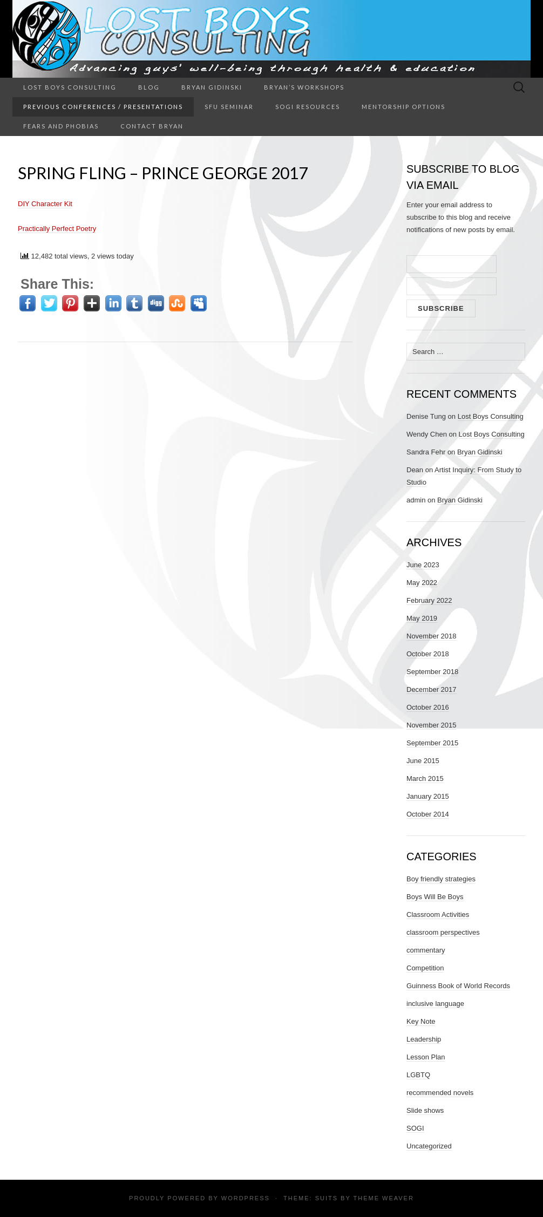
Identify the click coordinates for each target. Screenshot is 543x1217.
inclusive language (435, 1004)
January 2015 (427, 796)
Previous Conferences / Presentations (103, 106)
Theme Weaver (383, 1198)
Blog (149, 87)
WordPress (245, 1198)
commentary (425, 950)
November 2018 (431, 636)
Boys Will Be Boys (434, 897)
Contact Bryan (152, 126)
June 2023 (422, 565)
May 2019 (421, 618)
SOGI (415, 1128)
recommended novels (439, 1093)
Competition (425, 968)
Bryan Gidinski (211, 87)
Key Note (420, 1021)
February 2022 (429, 600)
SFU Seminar (229, 106)
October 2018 (427, 654)
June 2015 (422, 761)
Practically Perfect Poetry (57, 229)
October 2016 (427, 707)
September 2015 (432, 743)
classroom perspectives (443, 932)
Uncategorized (429, 1146)
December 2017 (431, 689)
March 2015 (425, 778)
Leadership (423, 1039)
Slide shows (425, 1110)
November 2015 (431, 725)
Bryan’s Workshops (304, 87)
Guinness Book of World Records (458, 986)
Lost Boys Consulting (70, 87)
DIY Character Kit (45, 204)
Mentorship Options (403, 106)
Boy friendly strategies (441, 879)
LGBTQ (418, 1075)
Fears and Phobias (61, 126)
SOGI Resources (307, 106)
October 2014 (427, 814)
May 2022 (421, 583)
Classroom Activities (437, 914)
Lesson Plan (425, 1057)
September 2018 (432, 672)
